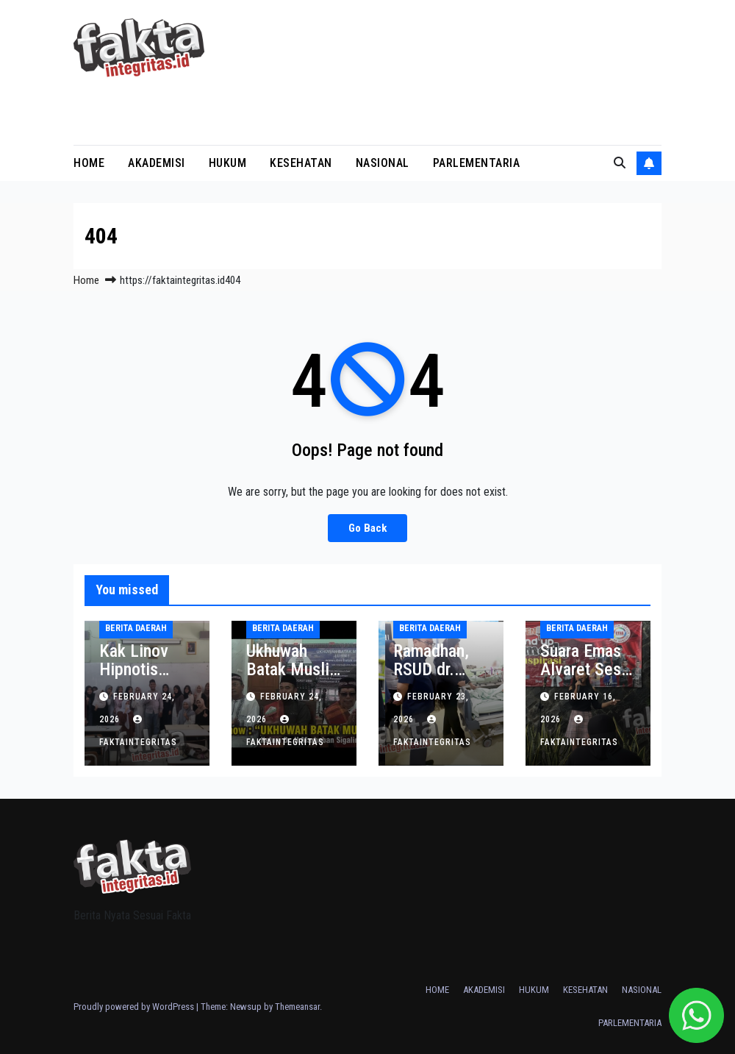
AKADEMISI (156, 163)
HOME (89, 163)
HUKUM (228, 163)
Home (86, 280)
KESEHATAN (301, 163)
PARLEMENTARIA (476, 163)
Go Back (367, 528)
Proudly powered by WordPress (135, 1006)
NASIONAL (382, 163)
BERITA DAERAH (136, 628)
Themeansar (297, 1006)
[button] (619, 163)
